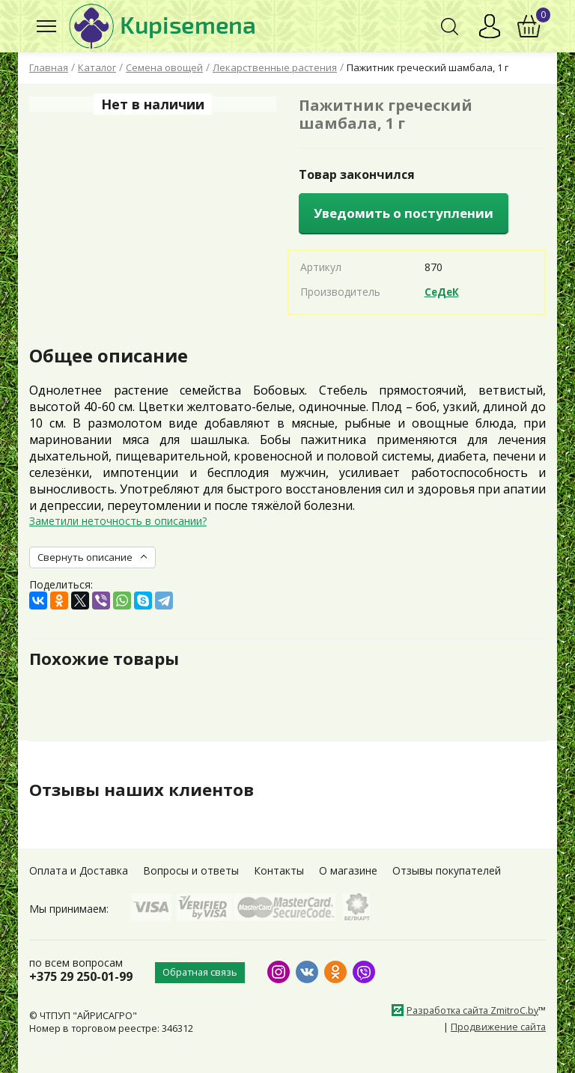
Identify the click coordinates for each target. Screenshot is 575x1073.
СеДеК (442, 292)
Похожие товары (109, 658)
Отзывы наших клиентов (148, 789)
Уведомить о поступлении (403, 213)
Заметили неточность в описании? (118, 521)
